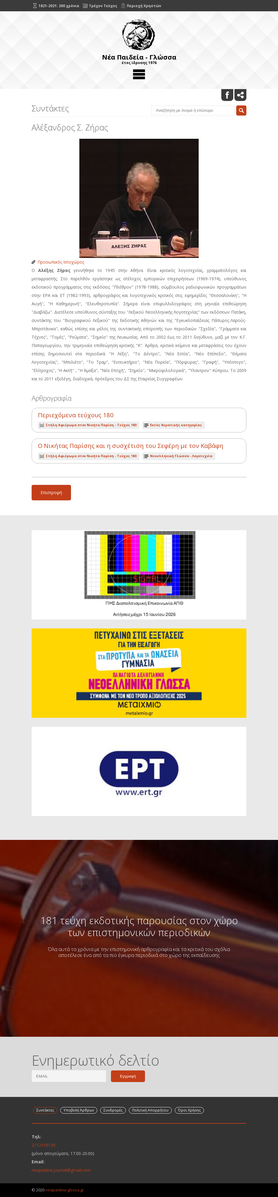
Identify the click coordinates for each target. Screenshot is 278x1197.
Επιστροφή (51, 492)
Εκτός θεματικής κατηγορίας (176, 425)
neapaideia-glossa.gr (64, 1190)
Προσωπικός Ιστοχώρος (61, 262)
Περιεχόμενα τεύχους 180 (76, 415)
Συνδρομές (113, 1110)
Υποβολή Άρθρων (79, 1110)
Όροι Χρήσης (189, 1110)
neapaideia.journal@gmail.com (61, 1170)
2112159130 (43, 1145)
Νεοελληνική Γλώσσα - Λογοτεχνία (181, 456)
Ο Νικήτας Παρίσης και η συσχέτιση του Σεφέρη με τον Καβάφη (130, 446)
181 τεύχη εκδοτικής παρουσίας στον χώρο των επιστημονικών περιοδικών (139, 926)
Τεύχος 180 (91, 425)
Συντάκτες (45, 1110)
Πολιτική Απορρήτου (150, 1110)
